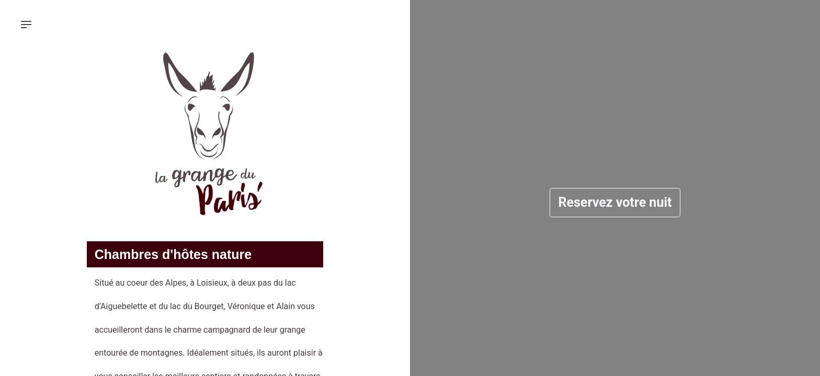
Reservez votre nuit (615, 202)
